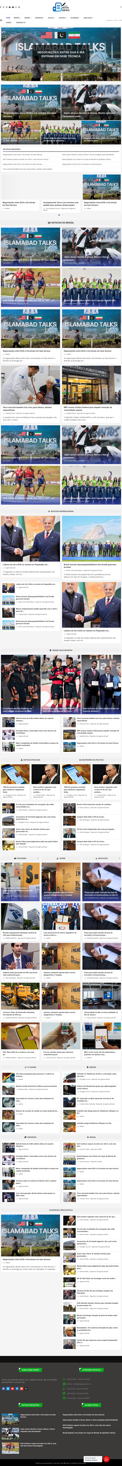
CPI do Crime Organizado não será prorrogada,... (96, 828)
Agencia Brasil (10, 566)
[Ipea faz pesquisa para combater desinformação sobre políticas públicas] (101, 132)
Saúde (8, 22)
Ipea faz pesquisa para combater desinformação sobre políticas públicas (98, 138)
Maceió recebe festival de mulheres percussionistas (36, 1085)
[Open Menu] (1, 20)
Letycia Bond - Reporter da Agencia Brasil (33, 613)
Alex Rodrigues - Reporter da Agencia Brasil (94, 818)
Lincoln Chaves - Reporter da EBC (78, 261)
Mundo (27, 18)
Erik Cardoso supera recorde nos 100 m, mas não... (29, 299)
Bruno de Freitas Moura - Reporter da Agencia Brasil (84, 569)
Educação (88, 18)
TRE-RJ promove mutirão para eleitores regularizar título (13, 788)
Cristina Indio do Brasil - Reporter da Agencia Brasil (97, 1102)
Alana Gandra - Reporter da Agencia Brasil (101, 1016)
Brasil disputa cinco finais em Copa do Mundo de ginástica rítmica (86, 159)
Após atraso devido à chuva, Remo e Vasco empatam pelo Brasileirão (88, 155)
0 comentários (69, 60)
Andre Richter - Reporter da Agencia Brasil (44, 795)
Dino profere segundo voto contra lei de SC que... (96, 1215)
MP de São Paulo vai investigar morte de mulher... (96, 1277)
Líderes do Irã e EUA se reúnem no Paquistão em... (26, 563)
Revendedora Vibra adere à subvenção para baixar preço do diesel (18, 889)
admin (7, 208)
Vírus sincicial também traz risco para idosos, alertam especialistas (27, 169)
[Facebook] (0, 7)
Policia (51, 18)
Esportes (39, 18)
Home (8, 18)
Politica (62, 18)
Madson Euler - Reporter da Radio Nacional (33, 1088)
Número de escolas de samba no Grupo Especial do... (37, 1109)
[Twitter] (4, 7)
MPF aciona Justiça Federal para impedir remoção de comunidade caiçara (18, 138)
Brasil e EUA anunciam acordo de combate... (94, 803)
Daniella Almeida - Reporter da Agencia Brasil (21, 1016)
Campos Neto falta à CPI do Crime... (91, 815)
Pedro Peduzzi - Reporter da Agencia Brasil (94, 806)
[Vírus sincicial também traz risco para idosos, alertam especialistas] (91, 102)
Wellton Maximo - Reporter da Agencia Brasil (21, 937)
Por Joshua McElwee (52, 208)
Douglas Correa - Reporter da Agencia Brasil (14, 795)
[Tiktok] (19, 7)
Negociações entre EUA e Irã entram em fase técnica (22, 155)
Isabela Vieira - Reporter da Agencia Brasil (81, 412)
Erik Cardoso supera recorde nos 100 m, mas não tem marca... (26, 159)
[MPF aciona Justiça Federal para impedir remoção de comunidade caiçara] (21, 132)
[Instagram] (7, 7)
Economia (75, 18)
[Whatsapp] (16, 7)
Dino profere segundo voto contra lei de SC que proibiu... (44, 788)
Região (16, 18)
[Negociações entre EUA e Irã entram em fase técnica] (31, 102)
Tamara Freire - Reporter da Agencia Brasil (20, 412)
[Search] (121, 7)
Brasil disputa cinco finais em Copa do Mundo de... (90, 299)
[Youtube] (10, 7)
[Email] (13, 7)
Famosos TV (20, 22)
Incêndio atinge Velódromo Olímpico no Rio (94, 1122)
